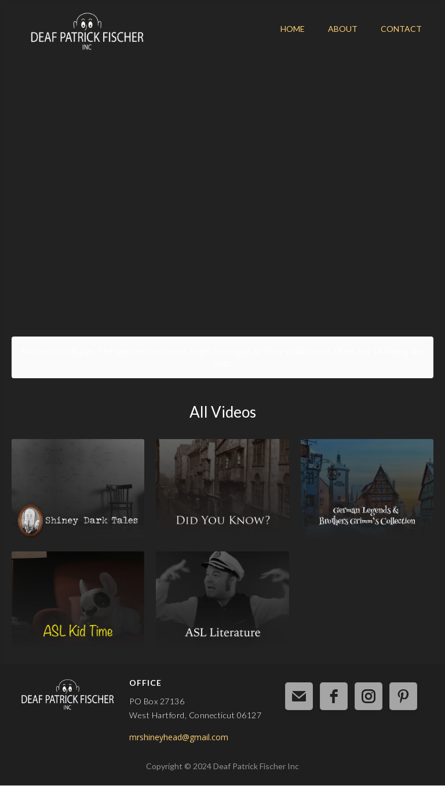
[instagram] (368, 696)
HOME (292, 29)
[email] (299, 696)
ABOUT (343, 29)
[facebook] (334, 696)
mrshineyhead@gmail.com (178, 737)
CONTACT (401, 29)
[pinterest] (403, 696)
